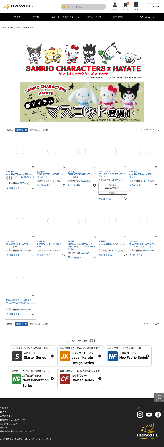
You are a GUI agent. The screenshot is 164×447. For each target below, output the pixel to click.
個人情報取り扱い (8, 423)
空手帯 (36, 17)
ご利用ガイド (6, 416)
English (156, 6)
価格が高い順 (34, 130)
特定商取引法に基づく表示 (12, 419)
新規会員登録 (6, 408)
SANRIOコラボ (120, 17)
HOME (3, 27)
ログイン (4, 412)
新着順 (45, 130)
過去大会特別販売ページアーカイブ (17, 431)
